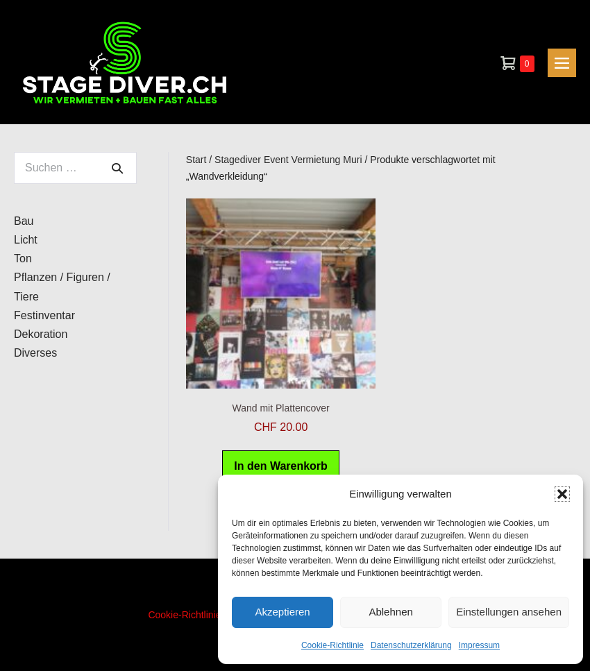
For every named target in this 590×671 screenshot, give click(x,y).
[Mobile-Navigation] (562, 63)
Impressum (479, 645)
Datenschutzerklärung (411, 645)
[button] (562, 494)
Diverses (35, 353)
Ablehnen (390, 612)
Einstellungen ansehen (509, 612)
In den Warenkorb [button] (281, 466)
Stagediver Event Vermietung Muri (288, 159)
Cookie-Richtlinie (332, 645)
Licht (25, 240)
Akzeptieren (282, 612)
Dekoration (40, 334)
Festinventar (44, 315)
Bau (23, 221)
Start (196, 159)
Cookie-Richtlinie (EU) (196, 614)
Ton (23, 258)
